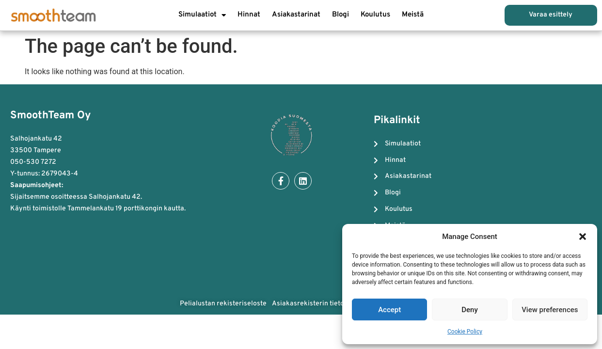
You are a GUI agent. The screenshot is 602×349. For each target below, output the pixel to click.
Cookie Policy (464, 331)
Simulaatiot (202, 15)
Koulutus (375, 14)
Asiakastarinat (296, 14)
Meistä (413, 14)
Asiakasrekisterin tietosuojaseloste (328, 304)
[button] (582, 236)
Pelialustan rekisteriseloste (223, 304)
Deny (469, 309)
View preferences (550, 309)
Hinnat (249, 14)
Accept (389, 309)
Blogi (340, 14)
